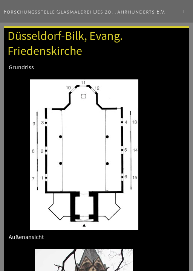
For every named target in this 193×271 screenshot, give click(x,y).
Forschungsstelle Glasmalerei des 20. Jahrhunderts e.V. (85, 12)
